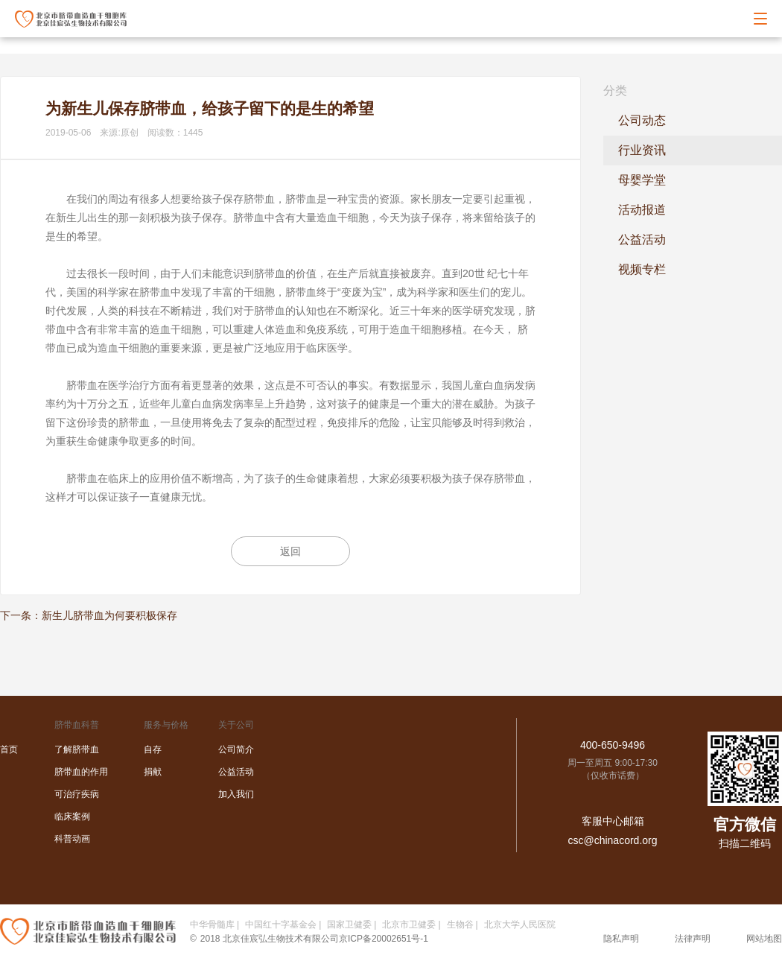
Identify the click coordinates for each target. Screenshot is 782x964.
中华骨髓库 (212, 924)
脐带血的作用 (81, 772)
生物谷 (460, 924)
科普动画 (72, 839)
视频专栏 (642, 269)
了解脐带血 (76, 749)
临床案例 (72, 816)
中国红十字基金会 (281, 924)
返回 (290, 551)
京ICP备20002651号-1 (383, 938)
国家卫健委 (349, 924)
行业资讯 (642, 150)
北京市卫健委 (409, 924)
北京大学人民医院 (520, 924)
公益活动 (642, 239)
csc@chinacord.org (612, 840)
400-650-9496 (612, 745)
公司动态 (642, 120)
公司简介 (236, 749)
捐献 (153, 772)
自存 (153, 749)
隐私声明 (621, 938)
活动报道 (642, 209)
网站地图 (764, 938)
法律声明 (693, 938)
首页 (9, 749)
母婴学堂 (642, 180)
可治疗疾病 (76, 794)
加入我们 (236, 794)
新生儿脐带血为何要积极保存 (109, 615)
